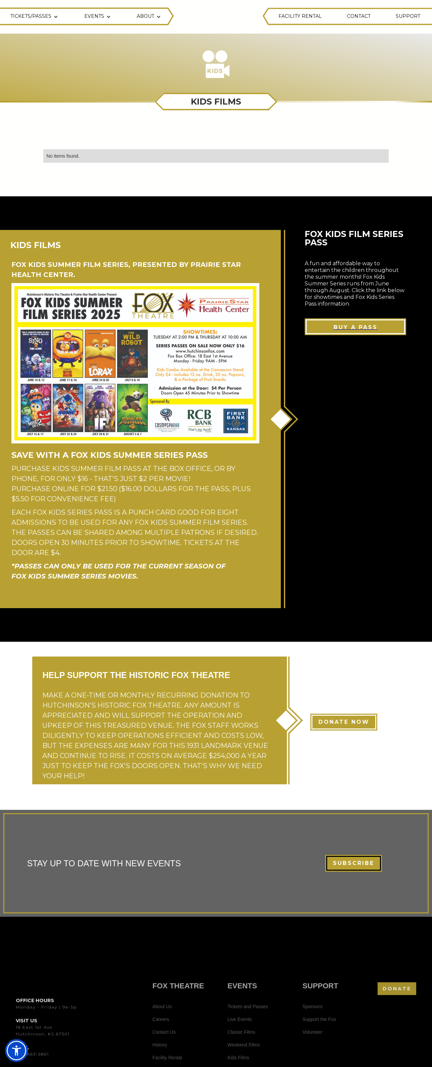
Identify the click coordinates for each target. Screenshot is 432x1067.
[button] (35, 16)
